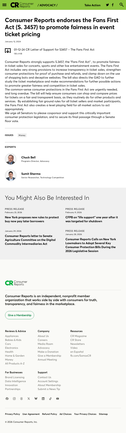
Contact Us (44, 377)
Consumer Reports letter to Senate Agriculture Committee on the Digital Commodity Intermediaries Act (30, 240)
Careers (42, 340)
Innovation (11, 385)
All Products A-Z (15, 363)
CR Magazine (78, 336)
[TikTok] (50, 399)
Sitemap (103, 414)
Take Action (92, 5)
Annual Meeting (47, 359)
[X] (29, 399)
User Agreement (31, 414)
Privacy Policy (12, 414)
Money (9, 359)
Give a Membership (19, 315)
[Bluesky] (36, 399)
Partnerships (12, 389)
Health (9, 351)
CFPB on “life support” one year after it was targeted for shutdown (91, 219)
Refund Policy (49, 414)
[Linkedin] (43, 399)
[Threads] (21, 399)
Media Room (45, 343)
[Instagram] (14, 399)
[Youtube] (58, 399)
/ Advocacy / (48, 5)
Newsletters (77, 343)
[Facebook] (7, 399)
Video (73, 347)
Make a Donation (48, 351)
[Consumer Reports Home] (18, 283)
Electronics (11, 347)
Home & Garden (14, 355)
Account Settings (48, 381)
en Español (77, 351)
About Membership (49, 385)
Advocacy (44, 347)
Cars (8, 343)
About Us (43, 336)
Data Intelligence (15, 381)
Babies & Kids (13, 340)
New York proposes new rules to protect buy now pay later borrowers (32, 219)
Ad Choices (66, 414)
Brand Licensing (14, 377)
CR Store (75, 340)
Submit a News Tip (49, 389)
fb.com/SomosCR (80, 355)
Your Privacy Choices (85, 414)
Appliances (12, 336)
